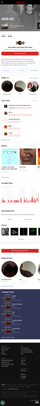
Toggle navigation (2, 2)
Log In (22, 362)
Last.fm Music (22, 393)
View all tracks (5, 140)
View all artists (34, 78)
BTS (13, 298)
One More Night (17, 320)
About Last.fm (5, 348)
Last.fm (20, 2)
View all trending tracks (8, 337)
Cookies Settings (14, 393)
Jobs (2, 352)
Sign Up (23, 360)
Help (22, 354)
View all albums (5, 177)
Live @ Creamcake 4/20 (16, 25)
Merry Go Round (17, 304)
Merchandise (4, 366)
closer (11, 133)
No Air (10, 112)
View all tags (34, 70)
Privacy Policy (34, 391)
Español (14, 384)
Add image (21, 239)
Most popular (33, 146)
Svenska (17, 386)
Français (20, 384)
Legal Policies (5, 393)
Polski (36, 384)
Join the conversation (21, 250)
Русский (11, 386)
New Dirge (23, 167)
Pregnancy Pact (7, 94)
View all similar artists (7, 286)
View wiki (24, 65)
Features (3, 354)
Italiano (26, 384)
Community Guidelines (27, 352)
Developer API (5, 362)
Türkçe (22, 386)
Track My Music (25, 348)
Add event (10, 219)
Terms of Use (27, 391)
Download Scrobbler (7, 360)
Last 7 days (33, 100)
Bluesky (23, 374)
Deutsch (9, 384)
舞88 (10, 126)
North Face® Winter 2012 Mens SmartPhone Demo (24, 105)
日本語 (32, 384)
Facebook (23, 370)
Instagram (24, 376)
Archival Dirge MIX (14, 119)
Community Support (26, 350)
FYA (13, 312)
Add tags (28, 70)
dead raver (21, 70)
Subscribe (23, 364)
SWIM (14, 296)
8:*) (20, 94)
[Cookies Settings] (2, 402)
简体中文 (28, 386)
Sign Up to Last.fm (20, 53)
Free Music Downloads (7, 364)
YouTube (23, 378)
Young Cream (32, 94)
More (37, 106)
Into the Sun (16, 328)
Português (4, 386)
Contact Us (4, 350)
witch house (6, 70)
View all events (29, 219)
